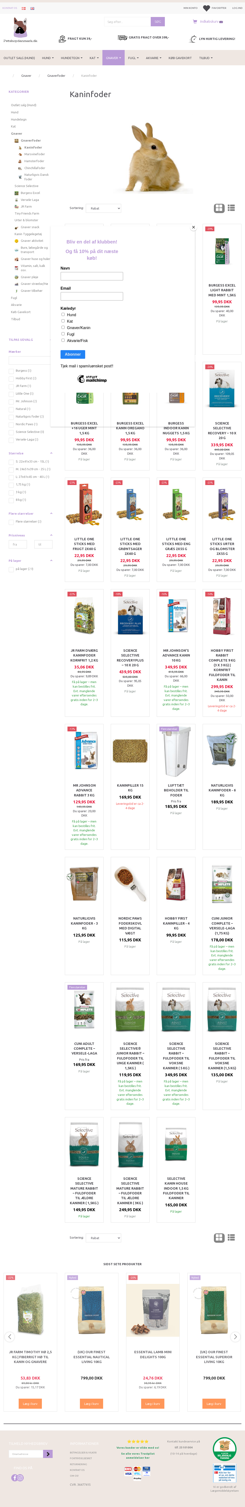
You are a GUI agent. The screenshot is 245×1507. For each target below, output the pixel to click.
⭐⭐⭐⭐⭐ (138, 1441)
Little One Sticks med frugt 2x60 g (84, 544)
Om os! (74, 1475)
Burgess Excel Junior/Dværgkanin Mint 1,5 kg (176, 290)
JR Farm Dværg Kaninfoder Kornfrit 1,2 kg (84, 655)
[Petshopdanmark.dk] (20, 29)
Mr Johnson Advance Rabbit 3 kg (84, 790)
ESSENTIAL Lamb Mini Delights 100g (153, 1354)
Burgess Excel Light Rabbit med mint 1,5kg (222, 290)
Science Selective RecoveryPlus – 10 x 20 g (130, 658)
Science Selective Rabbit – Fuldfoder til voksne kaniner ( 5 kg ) (176, 1056)
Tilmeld (48, 1454)
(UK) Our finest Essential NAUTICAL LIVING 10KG (91, 1357)
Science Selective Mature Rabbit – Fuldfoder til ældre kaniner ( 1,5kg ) (84, 1191)
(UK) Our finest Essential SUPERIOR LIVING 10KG (214, 1357)
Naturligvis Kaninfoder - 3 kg (84, 923)
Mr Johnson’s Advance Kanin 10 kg (176, 655)
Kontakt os (9, 8)
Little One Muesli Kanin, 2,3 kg (84, 290)
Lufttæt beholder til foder (176, 790)
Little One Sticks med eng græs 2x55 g (176, 544)
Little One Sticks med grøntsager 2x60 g (130, 546)
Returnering (78, 1464)
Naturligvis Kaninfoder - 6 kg (222, 790)
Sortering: (77, 208)
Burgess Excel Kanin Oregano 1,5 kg (130, 428)
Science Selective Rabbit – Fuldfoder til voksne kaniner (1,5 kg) (222, 1056)
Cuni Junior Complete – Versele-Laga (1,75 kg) (222, 925)
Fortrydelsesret (81, 1458)
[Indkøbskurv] (206, 21)
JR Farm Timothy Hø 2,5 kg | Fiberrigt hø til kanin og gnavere (30, 1357)
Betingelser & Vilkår (83, 1452)
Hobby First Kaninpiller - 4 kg (176, 923)
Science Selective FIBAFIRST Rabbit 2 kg (130, 292)
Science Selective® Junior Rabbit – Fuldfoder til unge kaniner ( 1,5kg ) (130, 1056)
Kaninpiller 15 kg (130, 788)
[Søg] (158, 21)
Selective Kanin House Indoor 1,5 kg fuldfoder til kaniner (176, 1188)
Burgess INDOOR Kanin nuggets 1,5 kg (176, 428)
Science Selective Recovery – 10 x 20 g (222, 430)
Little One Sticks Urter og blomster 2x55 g (222, 546)
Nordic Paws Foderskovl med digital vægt (130, 925)
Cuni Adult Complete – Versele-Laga (84, 1048)
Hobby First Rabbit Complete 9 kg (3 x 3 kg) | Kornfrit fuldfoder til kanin (222, 665)
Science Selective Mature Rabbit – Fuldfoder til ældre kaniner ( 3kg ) (130, 1191)
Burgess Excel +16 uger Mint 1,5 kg (84, 428)
